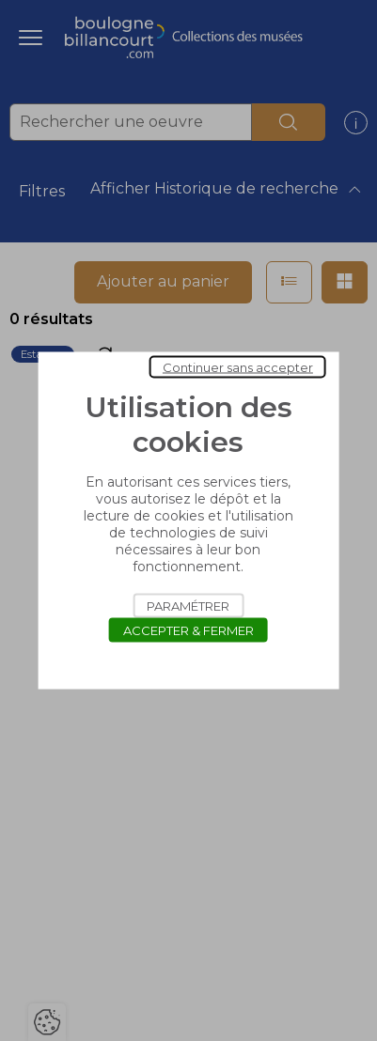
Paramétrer (188, 606)
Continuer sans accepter (238, 367)
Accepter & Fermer (188, 630)
